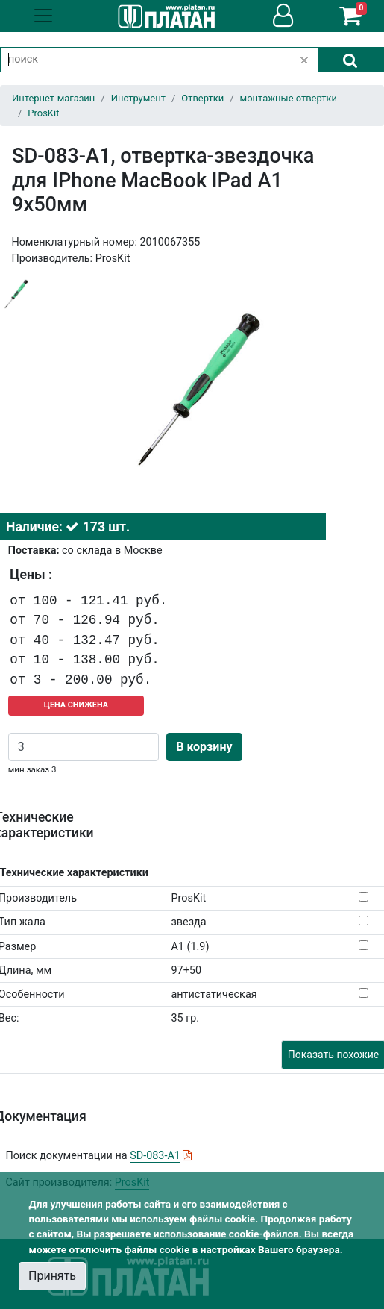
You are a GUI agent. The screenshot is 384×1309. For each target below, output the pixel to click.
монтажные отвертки (288, 98)
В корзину (204, 747)
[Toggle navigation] (43, 16)
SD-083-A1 (155, 1155)
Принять (52, 1276)
